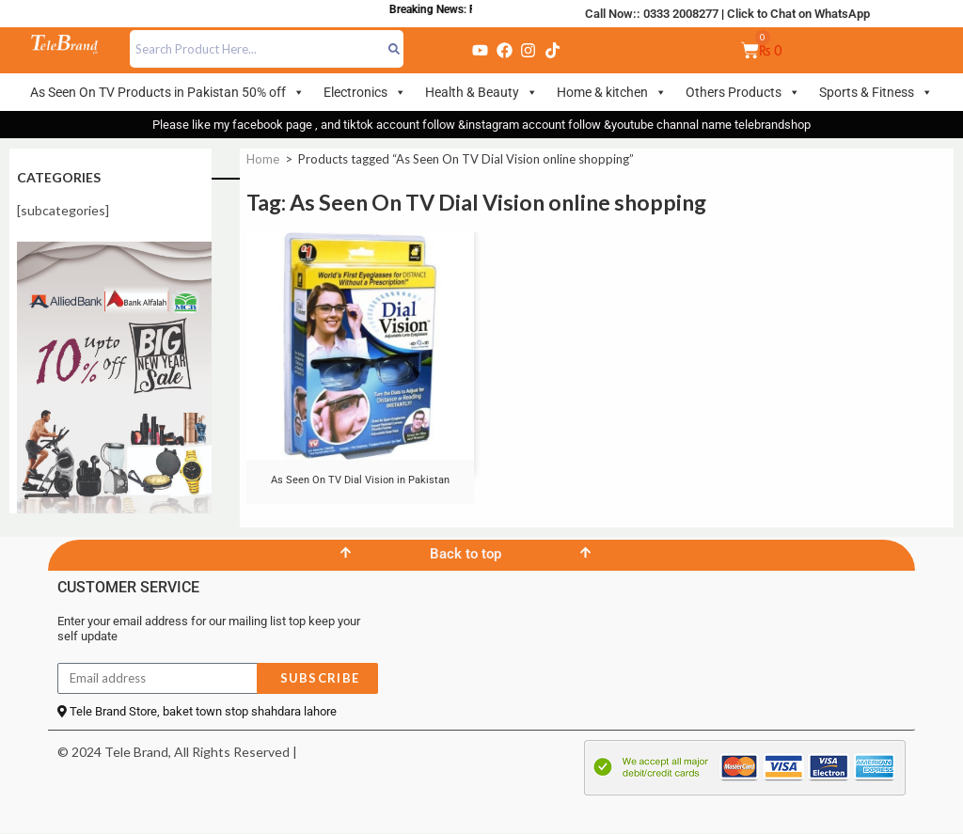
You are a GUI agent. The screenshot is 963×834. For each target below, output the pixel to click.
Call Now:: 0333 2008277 (651, 14)
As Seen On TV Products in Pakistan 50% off (167, 92)
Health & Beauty (481, 92)
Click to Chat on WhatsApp (798, 14)
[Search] (394, 49)
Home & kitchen (612, 92)
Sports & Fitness (876, 92)
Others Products (743, 92)
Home (262, 158)
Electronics (365, 92)
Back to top (465, 553)
